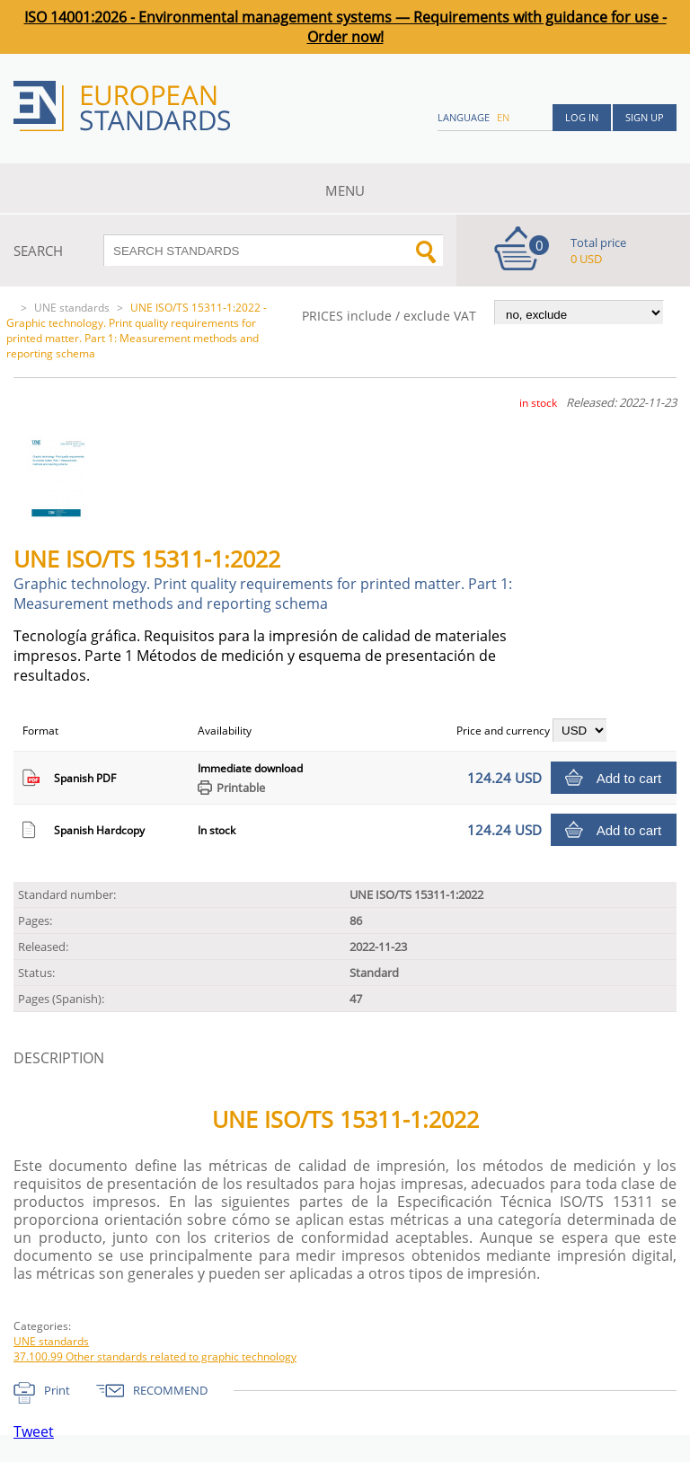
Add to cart (629, 778)
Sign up (644, 117)
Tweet (33, 1431)
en (503, 117)
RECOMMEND (170, 1390)
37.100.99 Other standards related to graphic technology (154, 1356)
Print (57, 1390)
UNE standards (72, 307)
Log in (581, 117)
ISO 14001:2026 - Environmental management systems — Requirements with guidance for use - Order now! (345, 27)
